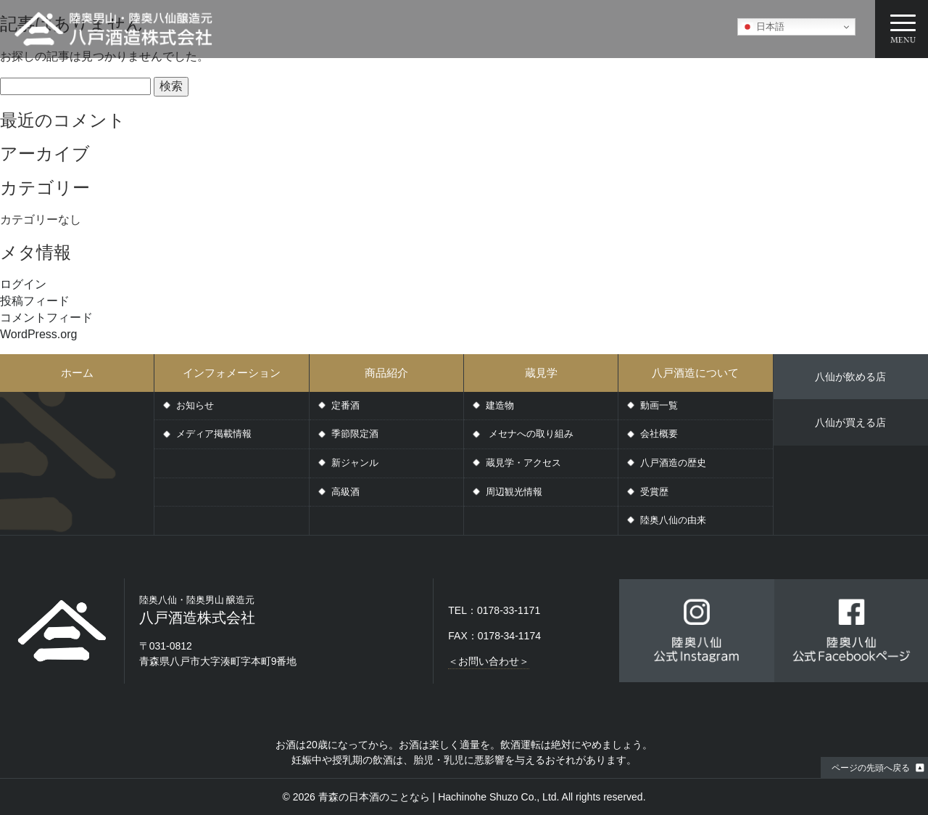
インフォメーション (232, 372)
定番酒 (345, 405)
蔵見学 (541, 372)
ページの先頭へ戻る (871, 768)
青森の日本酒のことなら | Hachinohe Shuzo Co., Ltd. (439, 797)
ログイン (23, 284)
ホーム (77, 372)
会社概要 (659, 433)
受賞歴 (654, 491)
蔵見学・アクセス (523, 462)
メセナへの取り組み (529, 433)
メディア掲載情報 (214, 433)
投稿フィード (35, 301)
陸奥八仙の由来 (673, 520)
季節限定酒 (354, 433)
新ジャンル (354, 462)
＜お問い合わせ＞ (488, 661)
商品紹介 (386, 372)
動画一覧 (659, 405)
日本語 (763, 27)
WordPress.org (38, 334)
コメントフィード (46, 317)
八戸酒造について (695, 372)
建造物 (500, 405)
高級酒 (345, 491)
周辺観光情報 (514, 491)
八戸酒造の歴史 (673, 462)
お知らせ (195, 405)
